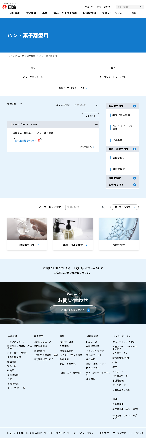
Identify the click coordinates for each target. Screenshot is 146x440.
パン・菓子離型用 (23, 77)
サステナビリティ (121, 338)
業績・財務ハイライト (97, 365)
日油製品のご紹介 (121, 391)
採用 (114, 400)
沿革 (9, 381)
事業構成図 (12, 376)
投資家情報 (91, 338)
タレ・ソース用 (123, 77)
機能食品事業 (66, 352)
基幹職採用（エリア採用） (125, 410)
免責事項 (90, 381)
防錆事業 (64, 361)
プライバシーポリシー (84, 434)
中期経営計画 (93, 348)
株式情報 (90, 361)
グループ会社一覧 (16, 389)
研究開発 (38, 338)
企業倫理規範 (14, 359)
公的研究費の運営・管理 (46, 356)
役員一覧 (11, 367)
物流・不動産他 (67, 365)
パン (23, 68)
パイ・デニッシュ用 (90, 68)
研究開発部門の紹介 (44, 361)
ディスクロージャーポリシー (98, 375)
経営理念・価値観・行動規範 (19, 349)
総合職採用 (118, 406)
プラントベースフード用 (89, 77)
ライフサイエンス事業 (71, 356)
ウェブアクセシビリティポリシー (129, 434)
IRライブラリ (92, 370)
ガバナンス (118, 373)
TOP (9, 56)
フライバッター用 (56, 77)
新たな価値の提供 (121, 359)
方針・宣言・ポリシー (18, 354)
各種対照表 (118, 382)
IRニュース (91, 343)
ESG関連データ (120, 377)
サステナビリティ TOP (123, 343)
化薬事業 (64, 348)
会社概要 (11, 363)
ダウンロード (119, 386)
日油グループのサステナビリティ (124, 349)
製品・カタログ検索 (25, 56)
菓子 (56, 68)
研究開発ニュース (42, 343)
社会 (114, 364)
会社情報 (11, 338)
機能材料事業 (66, 343)
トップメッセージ (16, 343)
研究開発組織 (40, 348)
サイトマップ (62, 434)
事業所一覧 (12, 385)
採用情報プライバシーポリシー (124, 418)
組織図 (10, 372)
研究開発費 (39, 352)
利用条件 (104, 434)
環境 (114, 368)
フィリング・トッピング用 (122, 68)
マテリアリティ (120, 355)
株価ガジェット (94, 356)
